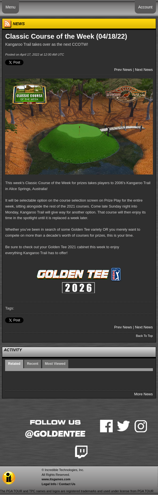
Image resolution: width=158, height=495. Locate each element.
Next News (144, 69)
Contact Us (67, 484)
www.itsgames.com (56, 479)
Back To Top (144, 335)
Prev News (123, 69)
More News (143, 394)
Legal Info (49, 484)
